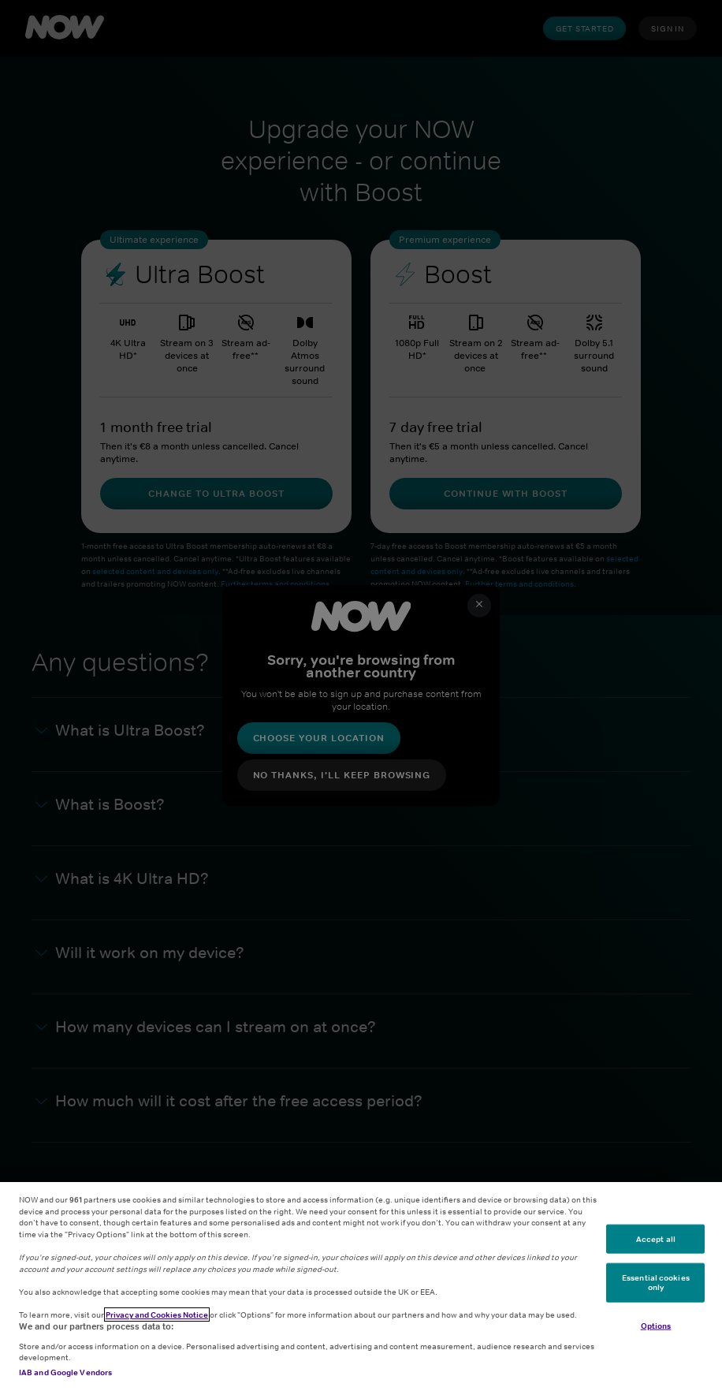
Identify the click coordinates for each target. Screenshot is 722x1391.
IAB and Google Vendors (65, 1372)
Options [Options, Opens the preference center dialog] (656, 1324)
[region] (361, 1286)
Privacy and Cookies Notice (157, 1314)
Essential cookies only (656, 1282)
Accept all (655, 1238)
